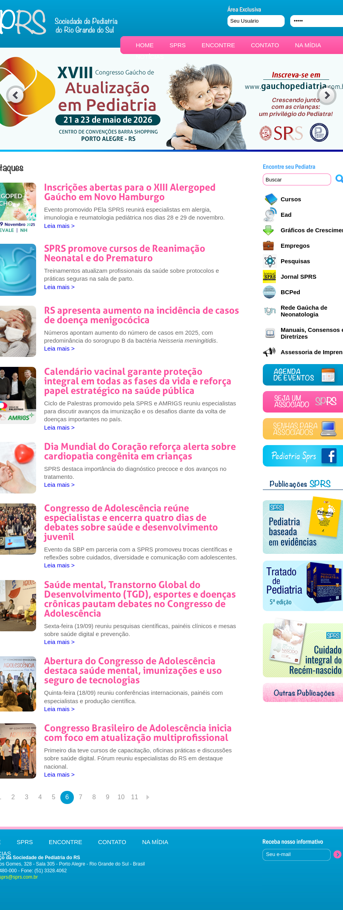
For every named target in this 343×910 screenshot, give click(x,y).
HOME (145, 45)
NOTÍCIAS (150, 56)
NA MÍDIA (308, 45)
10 (121, 797)
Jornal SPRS (298, 276)
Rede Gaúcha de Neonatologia (304, 311)
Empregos (295, 245)
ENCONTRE (218, 45)
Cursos (291, 199)
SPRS (178, 45)
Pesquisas (295, 261)
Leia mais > (59, 225)
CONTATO (265, 45)
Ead (286, 214)
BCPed (290, 292)
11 (134, 797)
